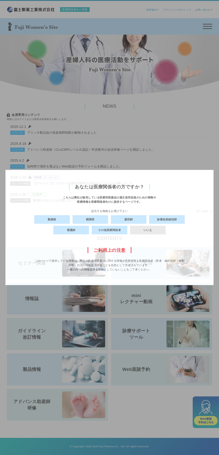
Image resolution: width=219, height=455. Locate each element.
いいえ (148, 230)
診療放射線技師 (167, 219)
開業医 (90, 219)
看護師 (71, 230)
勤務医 (52, 219)
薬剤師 (128, 219)
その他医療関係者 (109, 230)
